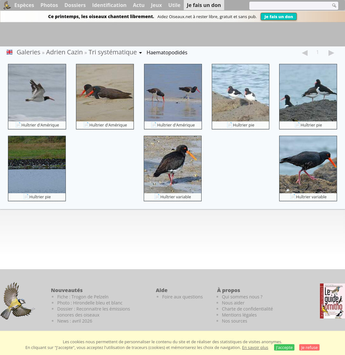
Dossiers (75, 5)
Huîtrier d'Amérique (40, 125)
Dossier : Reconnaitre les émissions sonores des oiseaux (93, 312)
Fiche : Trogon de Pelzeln (82, 297)
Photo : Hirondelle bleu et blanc (89, 303)
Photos (49, 5)
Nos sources (234, 321)
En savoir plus (255, 347)
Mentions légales (239, 315)
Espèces (24, 5)
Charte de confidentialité (247, 309)
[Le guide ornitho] (332, 300)
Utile (174, 5)
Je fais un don (279, 16)
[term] (286, 5)
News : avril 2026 (74, 321)
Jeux (156, 5)
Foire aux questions (182, 297)
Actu (139, 5)
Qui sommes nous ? (242, 297)
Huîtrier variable (175, 197)
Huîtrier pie (243, 125)
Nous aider (233, 303)
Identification (109, 5)
